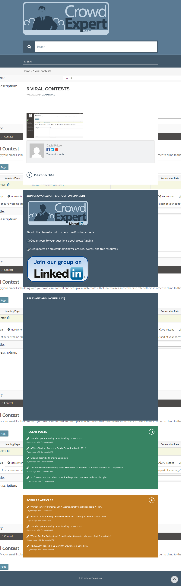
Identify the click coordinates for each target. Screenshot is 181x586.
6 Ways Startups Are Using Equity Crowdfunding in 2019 (58, 448)
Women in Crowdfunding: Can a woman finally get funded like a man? (66, 506)
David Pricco (48, 94)
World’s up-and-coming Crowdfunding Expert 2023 (55, 438)
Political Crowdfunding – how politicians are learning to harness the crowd (68, 516)
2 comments (47, 510)
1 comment (46, 520)
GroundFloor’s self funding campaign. (49, 457)
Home (26, 71)
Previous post (44, 175)
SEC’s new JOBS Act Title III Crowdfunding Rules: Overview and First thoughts (68, 477)
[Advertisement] (55, 359)
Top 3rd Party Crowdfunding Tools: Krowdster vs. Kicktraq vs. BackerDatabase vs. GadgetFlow (76, 467)
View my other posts (55, 154)
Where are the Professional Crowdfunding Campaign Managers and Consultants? (70, 536)
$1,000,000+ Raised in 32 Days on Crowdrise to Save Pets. (59, 545)
